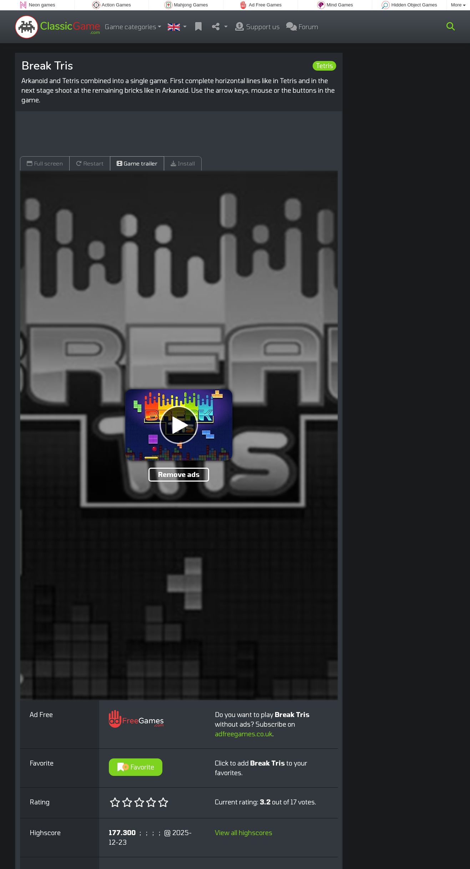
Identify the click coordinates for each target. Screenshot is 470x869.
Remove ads (178, 474)
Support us (257, 27)
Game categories (130, 27)
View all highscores (243, 833)
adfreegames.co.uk (243, 734)
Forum (302, 27)
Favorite (135, 767)
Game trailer (137, 163)
